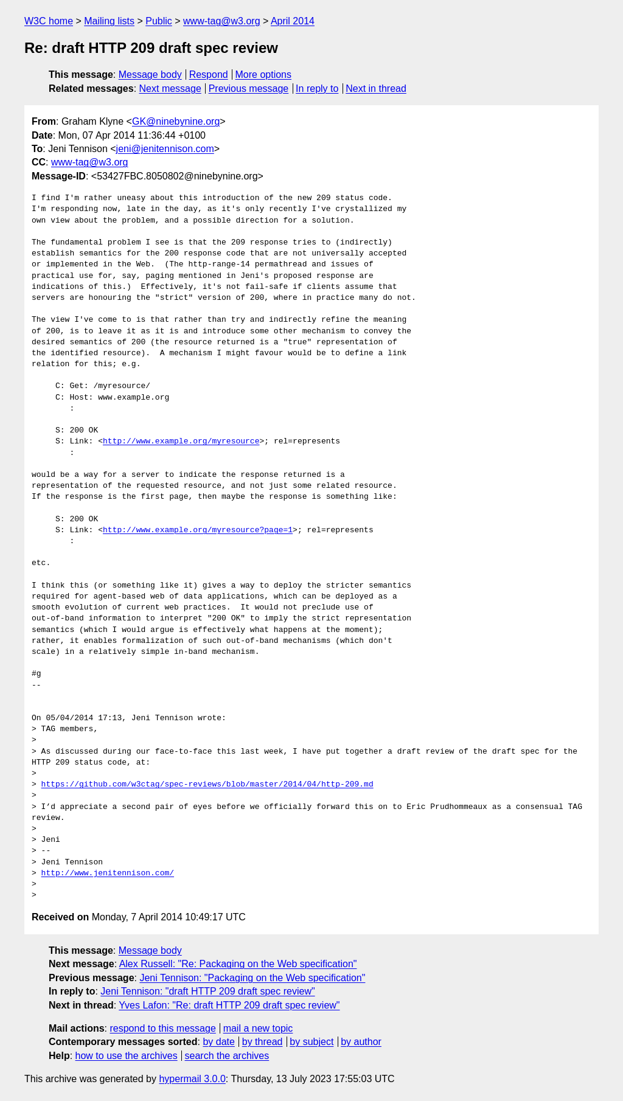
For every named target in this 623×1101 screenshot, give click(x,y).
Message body (150, 74)
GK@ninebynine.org (176, 121)
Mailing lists (109, 21)
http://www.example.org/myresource (181, 441)
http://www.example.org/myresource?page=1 (198, 530)
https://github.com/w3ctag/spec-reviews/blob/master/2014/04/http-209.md (207, 784)
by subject (311, 1042)
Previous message (249, 88)
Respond (208, 74)
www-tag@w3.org (221, 21)
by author (361, 1042)
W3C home (48, 21)
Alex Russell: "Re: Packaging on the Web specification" (238, 964)
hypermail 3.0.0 (192, 1079)
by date (218, 1042)
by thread (262, 1042)
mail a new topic (258, 1028)
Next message (170, 88)
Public (158, 21)
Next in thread (376, 88)
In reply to (317, 88)
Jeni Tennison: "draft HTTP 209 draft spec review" (207, 991)
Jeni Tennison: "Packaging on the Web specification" (252, 978)
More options (263, 74)
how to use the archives (126, 1056)
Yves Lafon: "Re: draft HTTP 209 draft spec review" (229, 1005)
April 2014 (293, 21)
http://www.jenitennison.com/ (107, 873)
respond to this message (162, 1028)
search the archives (227, 1056)
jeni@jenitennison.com (165, 149)
